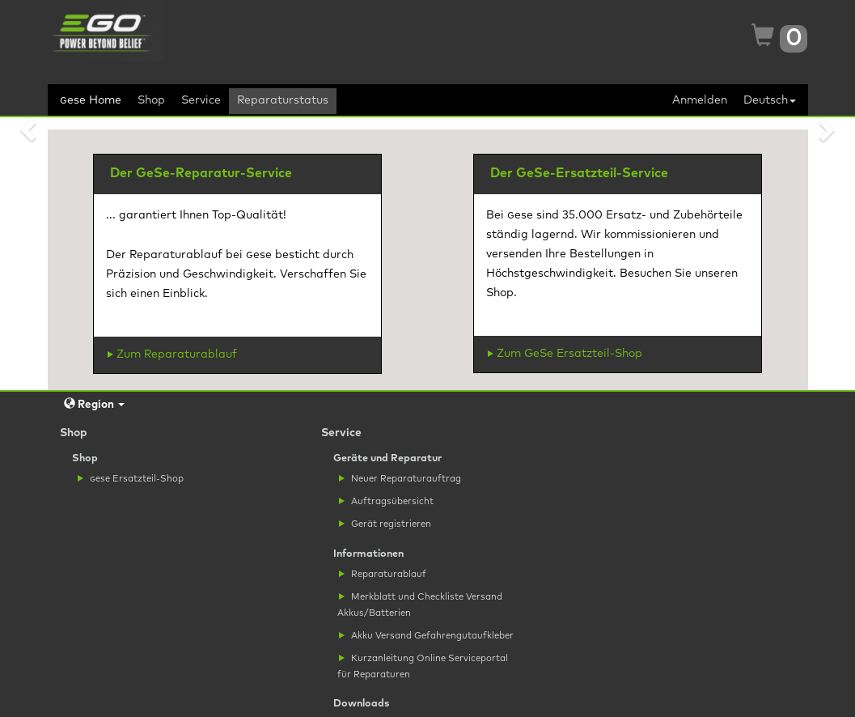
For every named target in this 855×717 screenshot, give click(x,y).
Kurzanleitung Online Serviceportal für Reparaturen (422, 666)
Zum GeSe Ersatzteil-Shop (565, 353)
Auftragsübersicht (386, 501)
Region (94, 404)
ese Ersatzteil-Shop (131, 478)
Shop (151, 100)
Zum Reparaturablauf (172, 354)
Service (201, 100)
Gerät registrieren (385, 524)
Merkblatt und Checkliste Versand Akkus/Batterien (419, 604)
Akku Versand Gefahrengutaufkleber (426, 635)
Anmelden (699, 100)
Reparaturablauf (382, 574)
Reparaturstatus (282, 100)
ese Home (90, 100)
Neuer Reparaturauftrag (400, 478)
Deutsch (769, 100)
